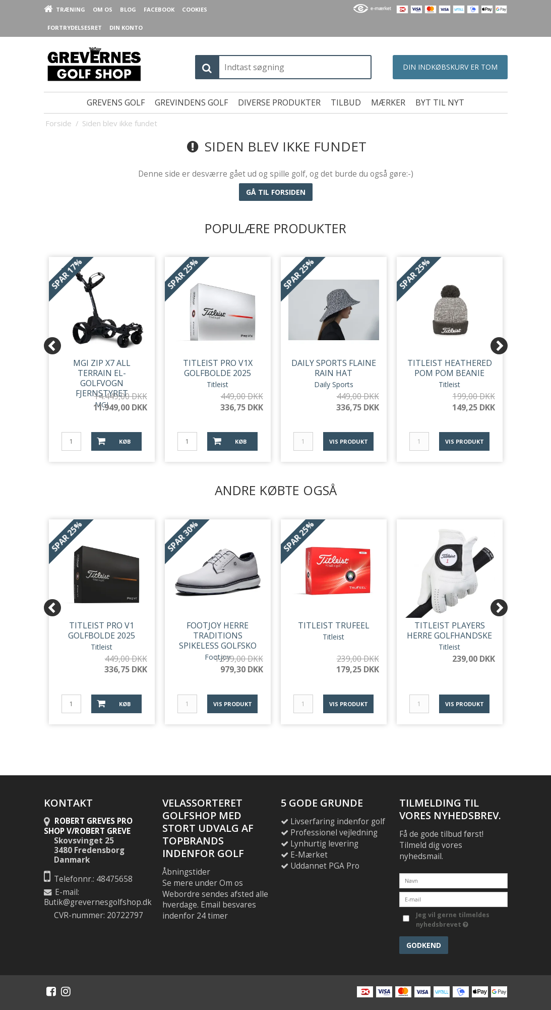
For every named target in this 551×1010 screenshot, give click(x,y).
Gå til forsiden (275, 192)
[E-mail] (453, 898)
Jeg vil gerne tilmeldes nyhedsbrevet (451, 919)
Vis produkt (348, 441)
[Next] (499, 345)
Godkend (423, 945)
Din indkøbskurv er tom (450, 67)
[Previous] (52, 345)
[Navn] (453, 880)
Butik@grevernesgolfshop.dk (98, 902)
